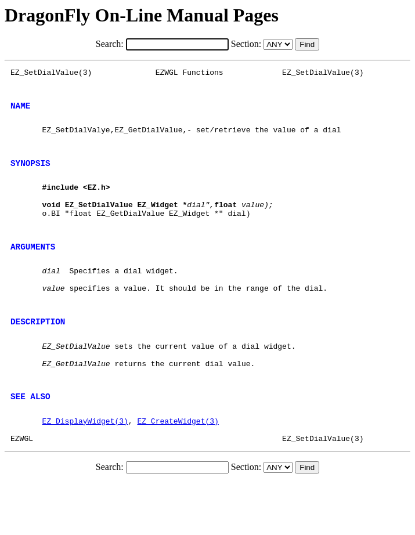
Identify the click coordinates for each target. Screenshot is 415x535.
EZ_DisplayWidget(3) (85, 469)
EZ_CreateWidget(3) (177, 469)
